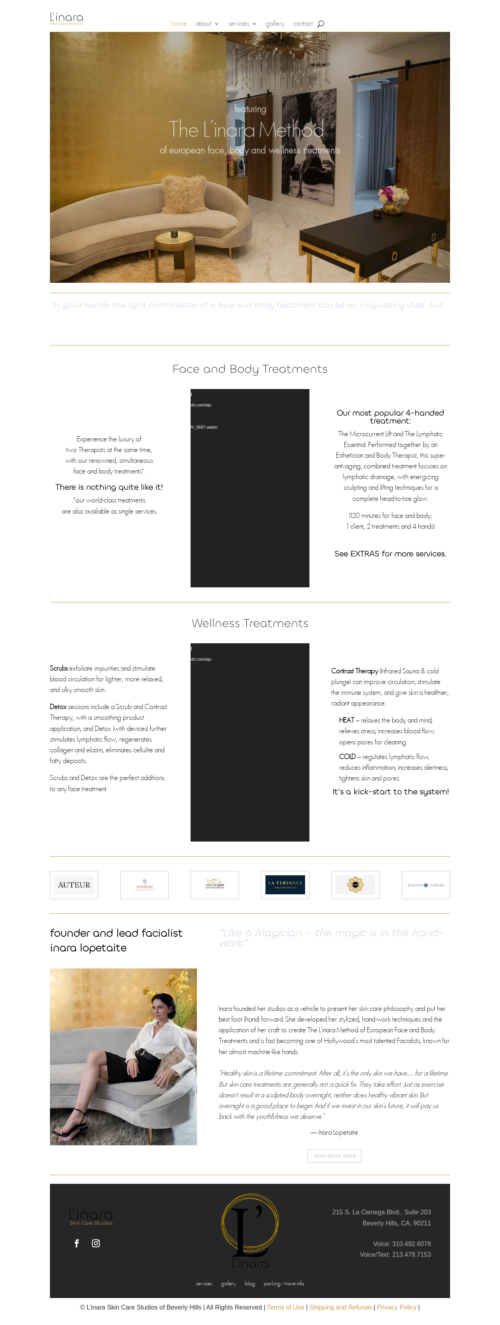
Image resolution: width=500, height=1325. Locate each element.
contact (303, 24)
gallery (275, 24)
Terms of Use (285, 1307)
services (238, 24)
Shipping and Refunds (340, 1307)
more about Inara (334, 1155)
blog (250, 1284)
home (179, 24)
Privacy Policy (397, 1307)
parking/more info (284, 1284)
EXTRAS (364, 553)
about (204, 24)
